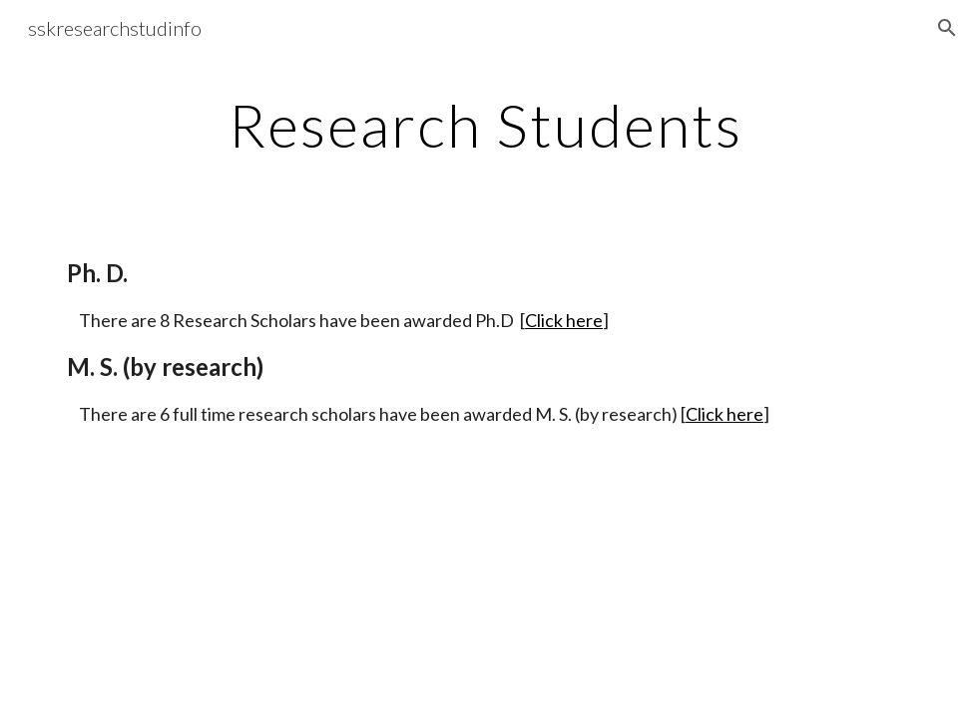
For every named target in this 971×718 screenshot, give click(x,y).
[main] (485, 125)
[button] (947, 28)
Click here (564, 320)
